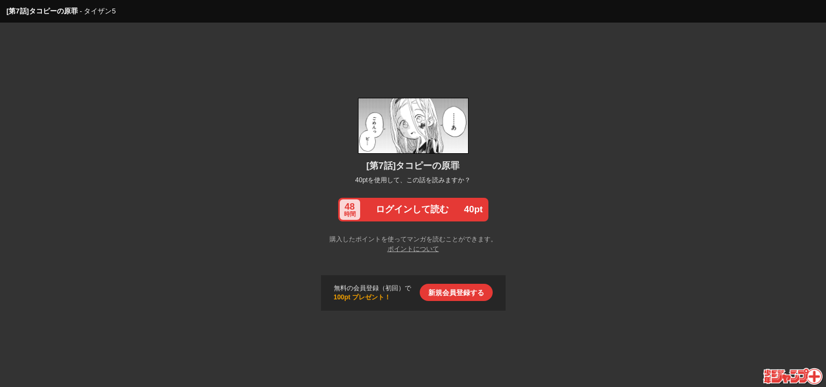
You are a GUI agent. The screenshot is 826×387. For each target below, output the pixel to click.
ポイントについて (413, 249)
